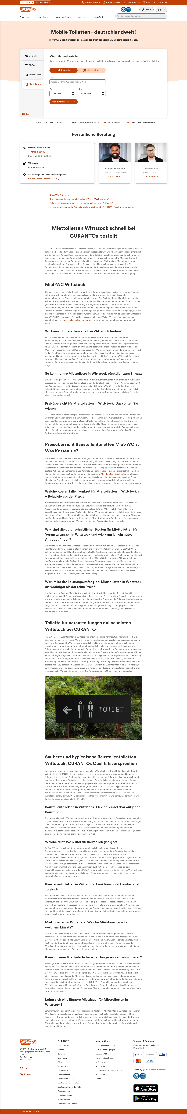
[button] (161, 9)
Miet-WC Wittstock (59, 195)
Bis (80, 89)
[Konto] (146, 9)
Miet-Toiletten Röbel (110, 474)
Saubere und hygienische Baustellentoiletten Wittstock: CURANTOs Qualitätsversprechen (92, 207)
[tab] (33, 56)
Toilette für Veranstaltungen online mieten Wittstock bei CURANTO (81, 203)
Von (51, 89)
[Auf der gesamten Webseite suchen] (143, 16)
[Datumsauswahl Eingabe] (62, 93)
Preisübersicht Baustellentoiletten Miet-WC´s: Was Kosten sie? (79, 199)
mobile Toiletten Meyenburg (75, 320)
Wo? (51, 78)
